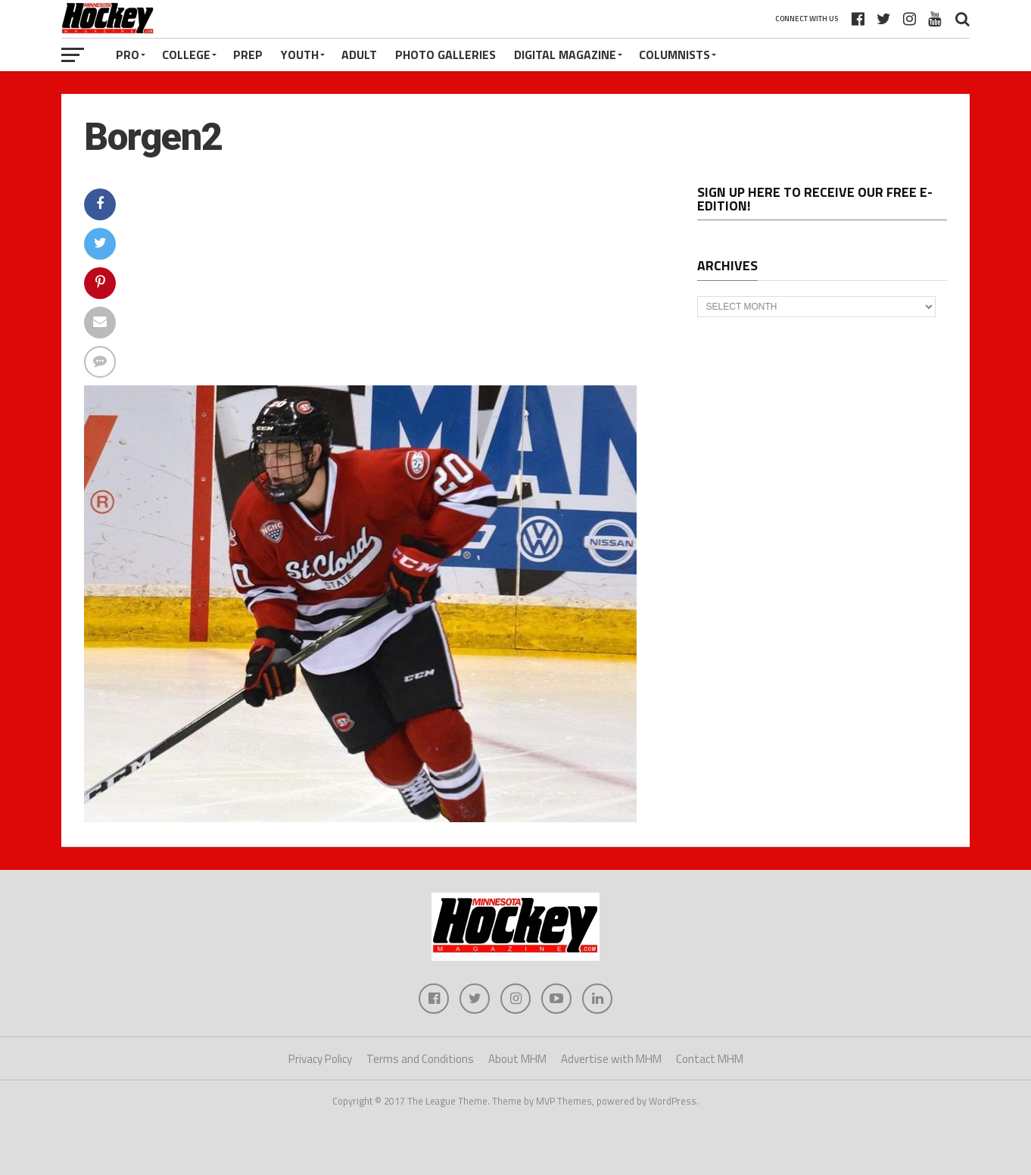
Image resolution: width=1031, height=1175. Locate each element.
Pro (127, 54)
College (186, 54)
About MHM (517, 1058)
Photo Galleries (445, 54)
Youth (300, 54)
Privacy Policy (320, 1058)
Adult (359, 54)
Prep (248, 54)
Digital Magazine (565, 54)
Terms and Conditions (420, 1058)
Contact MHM (709, 1058)
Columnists (674, 54)
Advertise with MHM (611, 1058)
